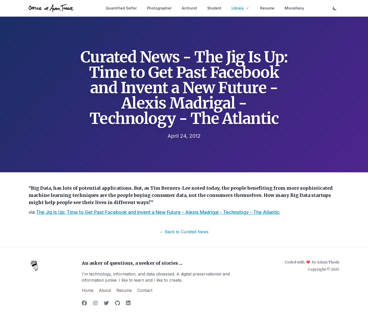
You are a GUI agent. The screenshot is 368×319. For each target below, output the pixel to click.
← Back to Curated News (184, 231)
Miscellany (294, 8)
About (105, 290)
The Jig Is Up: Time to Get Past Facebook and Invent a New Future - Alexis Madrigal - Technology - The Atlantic (158, 212)
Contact (144, 290)
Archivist (189, 8)
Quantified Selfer (121, 8)
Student (214, 8)
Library (241, 8)
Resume (267, 8)
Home (88, 290)
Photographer (159, 8)
